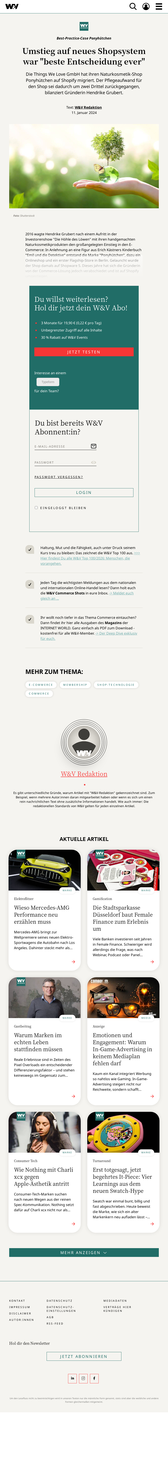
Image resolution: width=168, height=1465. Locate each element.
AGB (50, 1317)
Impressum (19, 1307)
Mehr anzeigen (84, 1252)
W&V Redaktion (88, 107)
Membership (75, 685)
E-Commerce (41, 685)
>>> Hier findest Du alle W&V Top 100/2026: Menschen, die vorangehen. (90, 558)
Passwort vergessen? (59, 477)
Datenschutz (60, 1301)
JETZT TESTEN (84, 352)
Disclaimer (20, 1313)
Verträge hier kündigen (117, 1309)
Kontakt (17, 1301)
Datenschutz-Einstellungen (61, 1309)
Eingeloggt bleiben (63, 508)
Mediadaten (115, 1301)
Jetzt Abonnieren (84, 1356)
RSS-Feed (55, 1323)
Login (84, 492)
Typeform (48, 382)
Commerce (39, 693)
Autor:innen (21, 1320)
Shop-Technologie (116, 685)
